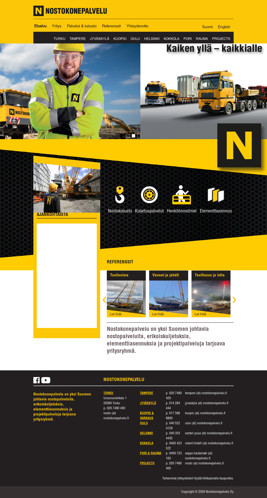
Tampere (78, 39)
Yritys (56, 26)
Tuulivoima (119, 275)
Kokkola (171, 39)
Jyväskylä (99, 39)
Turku (59, 39)
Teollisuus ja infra (210, 275)
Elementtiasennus (216, 211)
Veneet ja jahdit (165, 275)
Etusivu (40, 26)
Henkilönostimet (181, 211)
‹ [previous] (104, 302)
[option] (133, 84)
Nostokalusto (120, 211)
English (224, 27)
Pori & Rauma (150, 453)
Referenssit (111, 26)
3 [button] (138, 136)
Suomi (207, 27)
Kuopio (119, 39)
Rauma (202, 39)
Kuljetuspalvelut (149, 211)
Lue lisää (115, 314)
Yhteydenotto (137, 26)
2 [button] (133, 136)
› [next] (234, 302)
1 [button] (128, 136)
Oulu (135, 39)
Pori (188, 39)
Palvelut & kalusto (82, 26)
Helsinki (152, 39)
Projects (221, 39)
